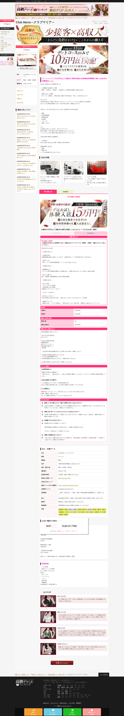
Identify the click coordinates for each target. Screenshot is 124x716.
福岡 (58, 697)
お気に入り (46, 703)
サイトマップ (54, 703)
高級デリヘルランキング (64, 706)
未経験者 (65, 191)
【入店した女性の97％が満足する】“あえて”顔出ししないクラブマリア (26, 189)
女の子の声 (20, 102)
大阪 (2, 40)
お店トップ (20, 90)
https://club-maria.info (64, 478)
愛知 (58, 691)
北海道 (59, 685)
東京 (58, 687)
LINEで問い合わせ (72, 712)
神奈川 (63, 687)
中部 (9, 31)
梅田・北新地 (4, 42)
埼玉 (67, 687)
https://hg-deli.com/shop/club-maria (68, 485)
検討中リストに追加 (91, 712)
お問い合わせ (63, 703)
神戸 (3, 50)
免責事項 (78, 703)
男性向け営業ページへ (26, 68)
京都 (62, 693)
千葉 (71, 687)
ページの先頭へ (103, 674)
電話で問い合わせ (33, 712)
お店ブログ (20, 94)
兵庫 (2, 48)
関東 (3, 31)
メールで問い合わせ (53, 712)
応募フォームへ (62, 663)
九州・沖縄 (4, 33)
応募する (19, 98)
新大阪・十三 (4, 46)
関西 (6, 31)
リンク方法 (71, 703)
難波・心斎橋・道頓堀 (6, 44)
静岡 (66, 691)
